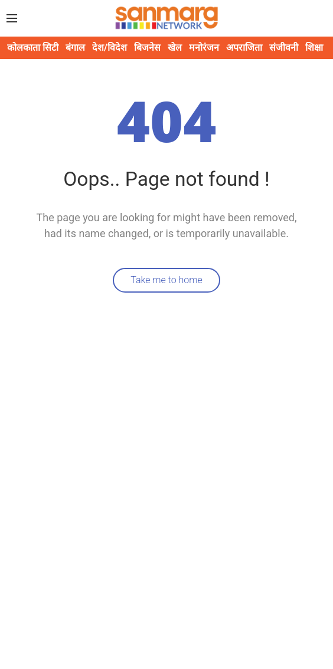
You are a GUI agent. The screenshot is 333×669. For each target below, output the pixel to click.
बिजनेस (147, 47)
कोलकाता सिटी (32, 47)
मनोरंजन (204, 47)
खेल (175, 47)
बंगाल (75, 47)
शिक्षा (314, 47)
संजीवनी (283, 47)
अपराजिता (244, 47)
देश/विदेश (109, 47)
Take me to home (166, 280)
